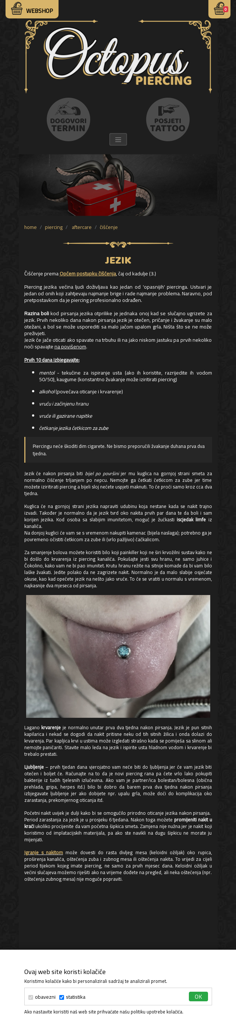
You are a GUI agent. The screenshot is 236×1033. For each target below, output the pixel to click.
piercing (54, 227)
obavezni (42, 997)
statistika (72, 997)
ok (198, 996)
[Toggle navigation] (118, 139)
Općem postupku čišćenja (88, 273)
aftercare (81, 227)
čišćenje (109, 227)
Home (30, 227)
